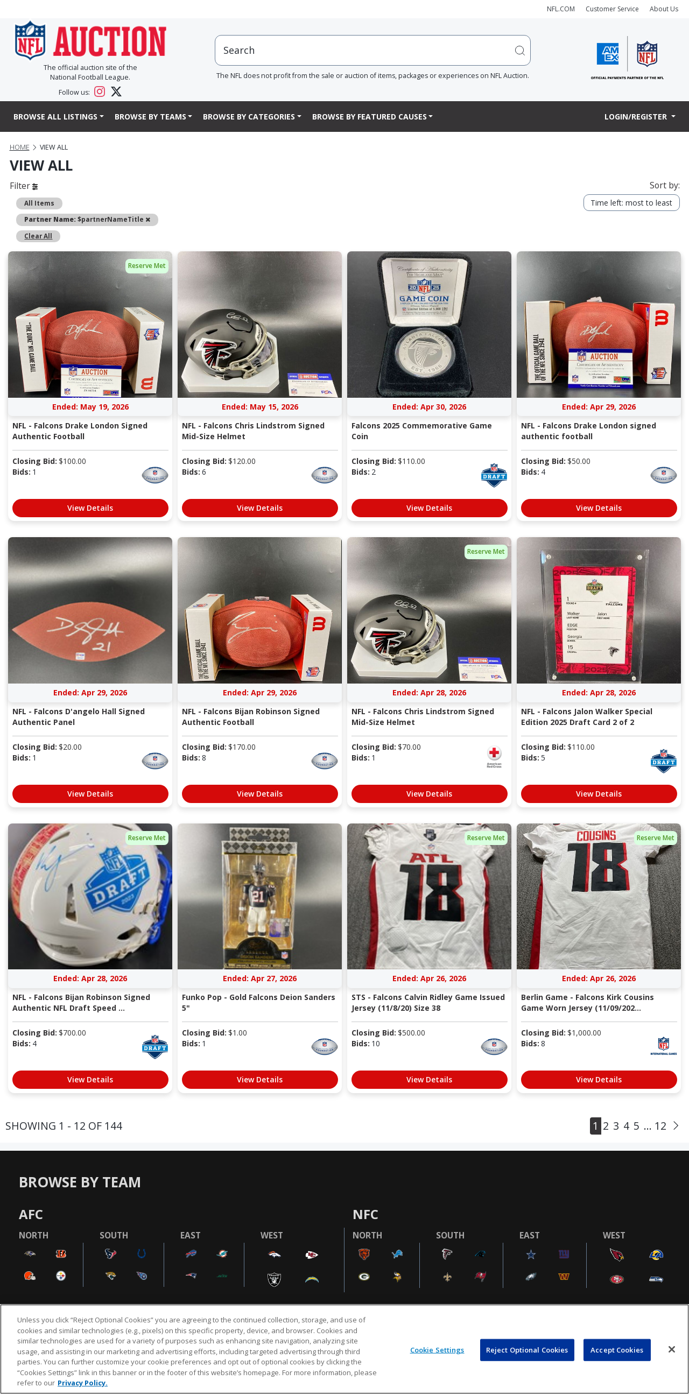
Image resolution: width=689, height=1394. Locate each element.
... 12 (655, 1125)
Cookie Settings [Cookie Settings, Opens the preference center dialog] (437, 1349)
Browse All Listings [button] (55, 116)
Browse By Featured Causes (369, 116)
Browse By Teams (150, 116)
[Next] (676, 1125)
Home (20, 147)
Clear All (38, 235)
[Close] (672, 1349)
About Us (664, 8)
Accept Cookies (616, 1349)
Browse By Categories (249, 116)
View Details (90, 508)
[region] (344, 1349)
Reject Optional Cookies (527, 1349)
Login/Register (636, 116)
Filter (24, 186)
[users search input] (373, 50)
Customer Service (612, 8)
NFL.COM (561, 8)
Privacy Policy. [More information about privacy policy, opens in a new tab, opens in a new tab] (83, 1383)
